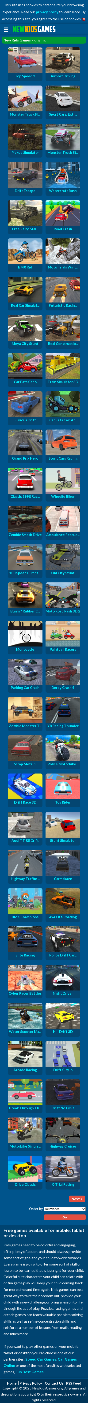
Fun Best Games (29, 1371)
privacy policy (47, 12)
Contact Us (54, 1383)
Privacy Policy (30, 1383)
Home (12, 1383)
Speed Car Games (40, 1359)
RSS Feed (73, 1383)
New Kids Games (17, 40)
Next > (77, 1199)
